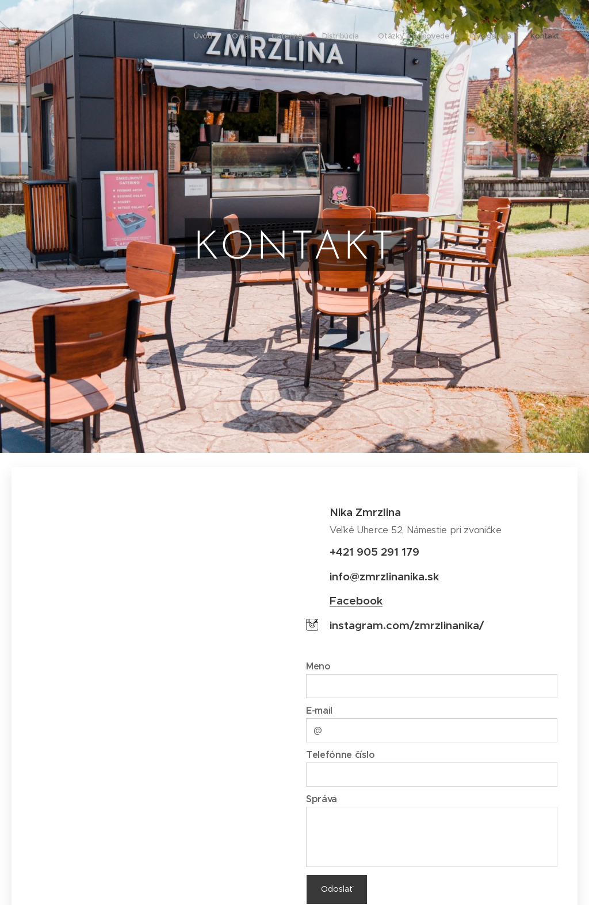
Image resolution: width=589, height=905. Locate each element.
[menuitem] (442, 37)
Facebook (356, 600)
